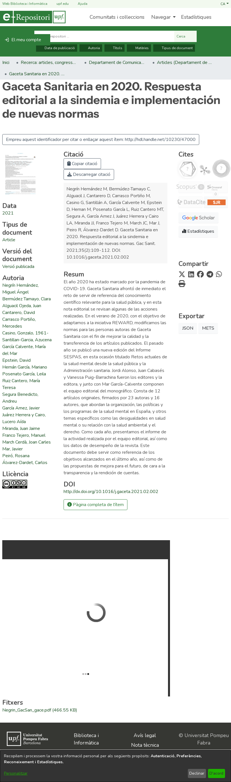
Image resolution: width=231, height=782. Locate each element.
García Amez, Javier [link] (21, 408)
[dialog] (115, 766)
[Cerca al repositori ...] (104, 36)
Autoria (91, 48)
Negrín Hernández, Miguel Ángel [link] (20, 288)
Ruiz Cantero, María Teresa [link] (21, 384)
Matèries (139, 48)
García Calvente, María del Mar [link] (24, 350)
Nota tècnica (145, 745)
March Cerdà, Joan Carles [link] (26, 442)
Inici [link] (5, 62)
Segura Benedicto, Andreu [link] (20, 397)
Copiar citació (82, 164)
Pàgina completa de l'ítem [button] (95, 505)
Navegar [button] (161, 17)
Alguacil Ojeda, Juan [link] (21, 306)
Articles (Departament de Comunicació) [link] (185, 62)
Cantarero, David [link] (18, 312)
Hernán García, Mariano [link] (24, 367)
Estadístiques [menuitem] (196, 17)
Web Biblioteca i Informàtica (24, 3)
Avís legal (145, 735)
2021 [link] (8, 213)
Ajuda (79, 4)
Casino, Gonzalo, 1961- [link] (25, 333)
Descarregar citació (88, 174)
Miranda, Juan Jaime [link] (21, 428)
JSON (187, 328)
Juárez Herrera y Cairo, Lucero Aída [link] (24, 418)
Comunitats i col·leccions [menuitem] (117, 17)
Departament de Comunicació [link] (117, 62)
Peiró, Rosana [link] (16, 456)
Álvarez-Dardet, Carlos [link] (24, 462)
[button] (224, 3)
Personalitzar (16, 773)
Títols (114, 48)
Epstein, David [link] (16, 360)
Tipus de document (174, 48)
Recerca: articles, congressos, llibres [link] (49, 62)
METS (208, 328)
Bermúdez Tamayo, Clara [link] (26, 299)
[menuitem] (162, 17)
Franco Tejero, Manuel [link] (23, 435)
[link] (8, 240)
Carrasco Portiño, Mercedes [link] (19, 322)
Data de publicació (56, 48)
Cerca (185, 36)
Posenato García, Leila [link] (24, 374)
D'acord (216, 773)
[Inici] (33, 17)
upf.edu (59, 4)
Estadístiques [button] (198, 231)
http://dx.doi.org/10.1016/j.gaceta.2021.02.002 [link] (111, 491)
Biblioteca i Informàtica (86, 739)
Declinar (196, 773)
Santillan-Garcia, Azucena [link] (27, 340)
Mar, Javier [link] (12, 449)
